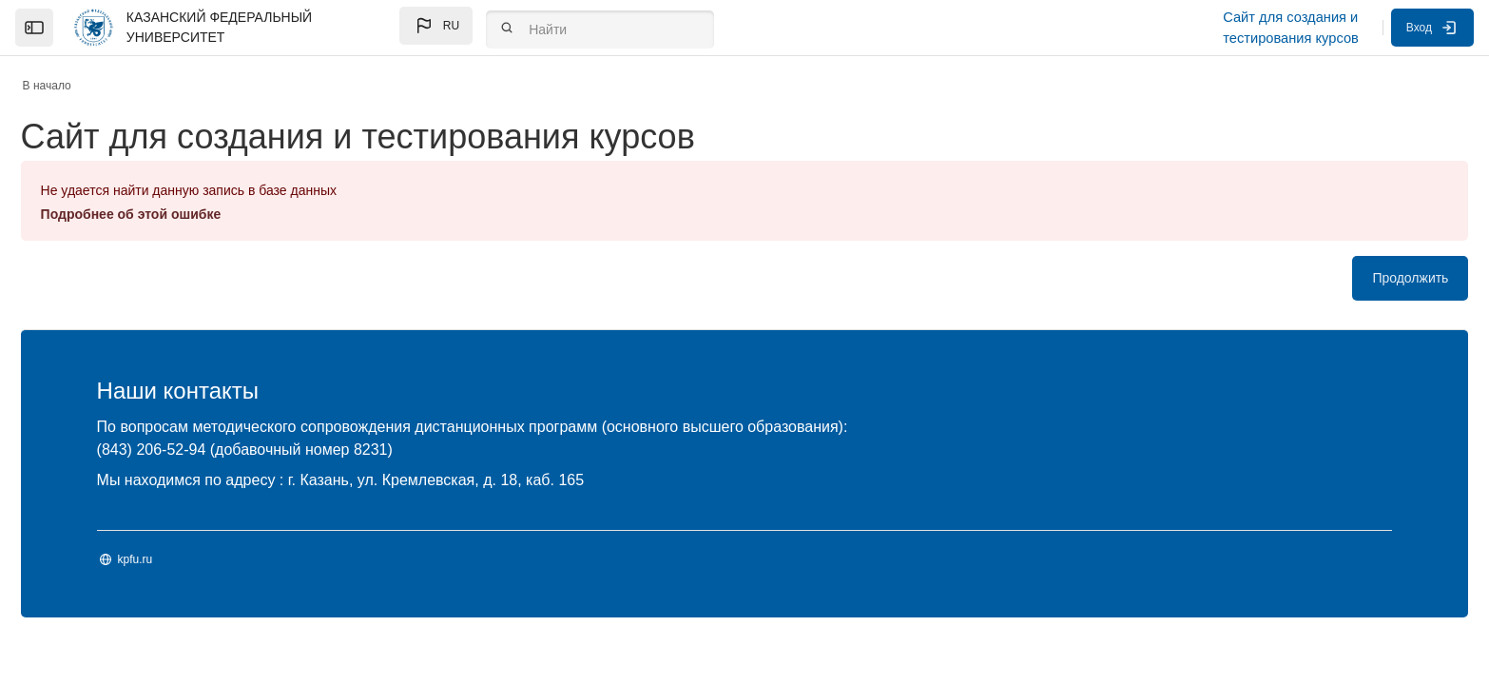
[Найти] (600, 29)
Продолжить (1355, 277)
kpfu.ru (190, 559)
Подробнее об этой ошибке (186, 214)
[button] (436, 26)
